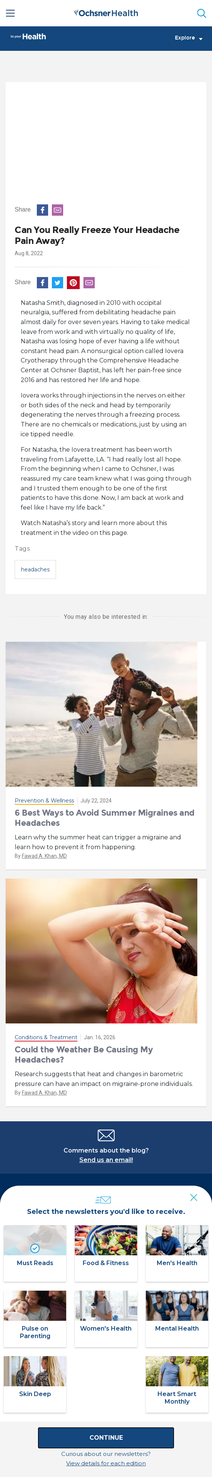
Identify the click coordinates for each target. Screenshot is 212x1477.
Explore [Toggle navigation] (189, 38)
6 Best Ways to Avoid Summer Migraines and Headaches (105, 818)
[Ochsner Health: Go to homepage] (106, 11)
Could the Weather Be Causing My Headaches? (84, 1054)
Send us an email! (106, 1159)
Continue (106, 1437)
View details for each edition (106, 1463)
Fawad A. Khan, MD (44, 856)
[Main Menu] (10, 13)
